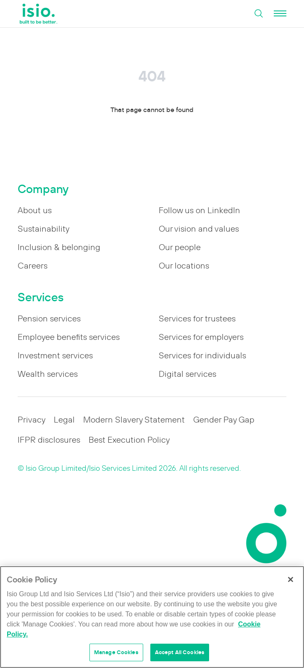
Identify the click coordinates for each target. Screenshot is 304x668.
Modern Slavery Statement (134, 420)
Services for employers (201, 337)
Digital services (187, 374)
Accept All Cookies (179, 652)
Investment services (55, 355)
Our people (180, 247)
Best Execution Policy (129, 440)
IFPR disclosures (49, 440)
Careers (32, 266)
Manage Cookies (116, 652)
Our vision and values (199, 229)
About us (35, 210)
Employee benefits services (69, 337)
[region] (152, 617)
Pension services (49, 318)
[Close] (290, 579)
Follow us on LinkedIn (199, 210)
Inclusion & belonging (59, 247)
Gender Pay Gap (223, 420)
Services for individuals (202, 355)
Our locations (184, 266)
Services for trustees (197, 318)
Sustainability (43, 229)
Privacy (31, 420)
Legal (64, 420)
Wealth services (48, 374)
